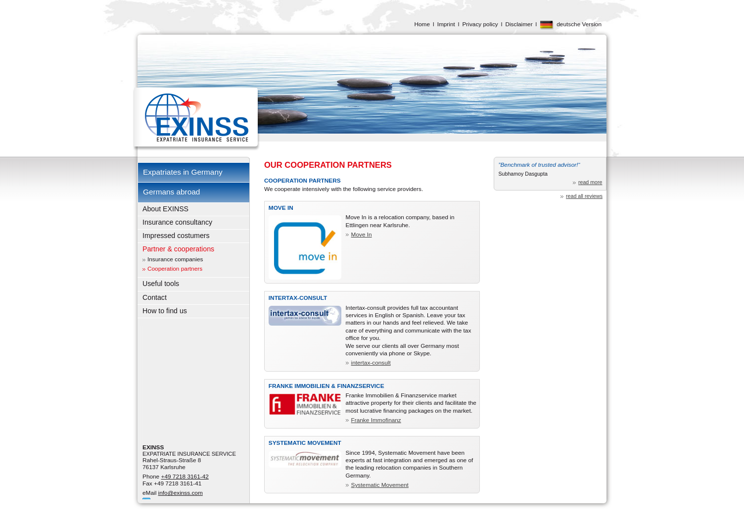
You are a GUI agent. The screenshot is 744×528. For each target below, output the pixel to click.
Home (422, 24)
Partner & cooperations (178, 249)
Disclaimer (518, 24)
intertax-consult (371, 362)
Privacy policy (480, 24)
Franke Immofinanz (376, 420)
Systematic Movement (305, 442)
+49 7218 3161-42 (185, 476)
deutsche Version (579, 24)
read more (590, 182)
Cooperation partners (174, 268)
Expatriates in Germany (183, 172)
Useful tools (160, 284)
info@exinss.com (180, 492)
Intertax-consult (298, 297)
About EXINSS (165, 209)
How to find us (164, 311)
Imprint (446, 24)
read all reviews (584, 196)
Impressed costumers (176, 236)
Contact (154, 297)
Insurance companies (175, 259)
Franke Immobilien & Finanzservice (326, 386)
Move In (281, 207)
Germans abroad (171, 192)
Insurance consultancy (177, 222)
